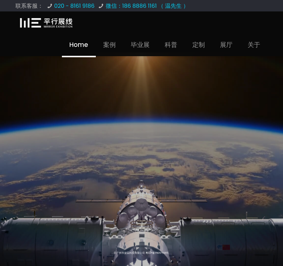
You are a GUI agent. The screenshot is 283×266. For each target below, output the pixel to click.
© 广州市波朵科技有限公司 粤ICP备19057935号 (141, 253)
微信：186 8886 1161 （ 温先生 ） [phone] (147, 6)
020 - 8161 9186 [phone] (74, 6)
